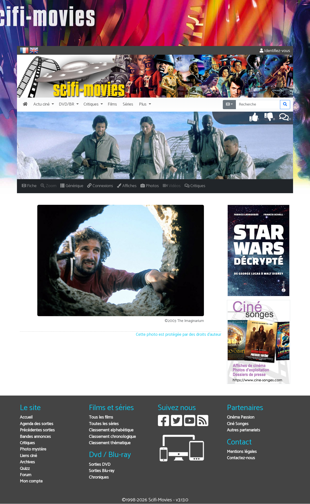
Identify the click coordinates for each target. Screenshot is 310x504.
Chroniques (99, 477)
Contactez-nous (241, 458)
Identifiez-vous (275, 50)
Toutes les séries (104, 424)
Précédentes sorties (37, 430)
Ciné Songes (237, 424)
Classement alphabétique (111, 430)
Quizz (25, 468)
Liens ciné (28, 455)
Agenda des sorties (36, 424)
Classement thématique (110, 443)
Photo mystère (33, 449)
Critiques (27, 443)
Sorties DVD (99, 464)
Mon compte (31, 481)
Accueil (26, 417)
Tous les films (101, 417)
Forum (25, 475)
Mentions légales (242, 451)
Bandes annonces (35, 436)
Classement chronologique (112, 436)
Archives (27, 462)
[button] (43, 104)
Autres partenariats (243, 430)
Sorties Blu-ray (101, 470)
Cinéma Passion (240, 417)
